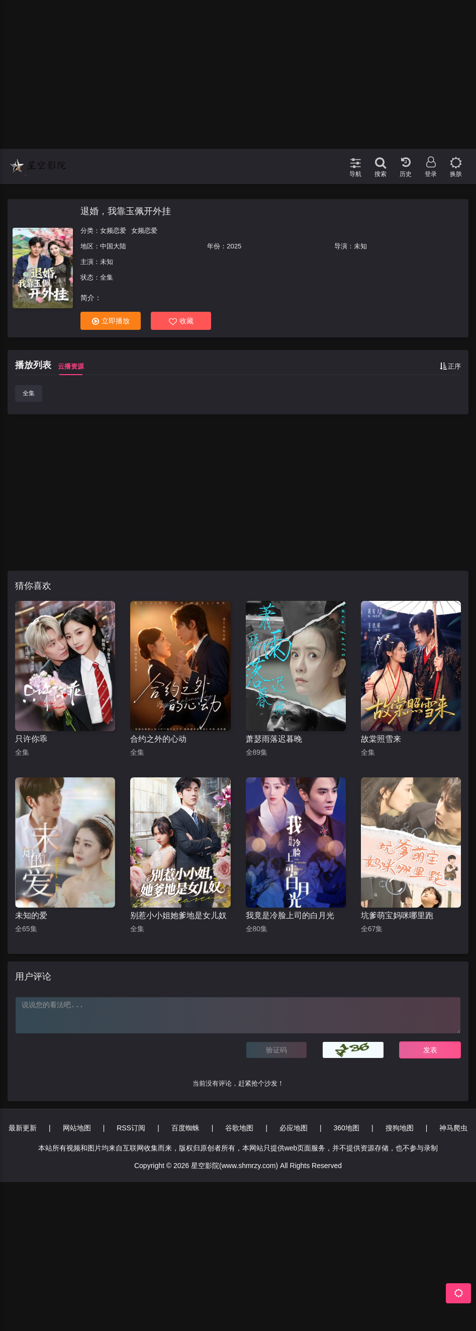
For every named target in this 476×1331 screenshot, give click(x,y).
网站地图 (77, 1128)
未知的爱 (31, 915)
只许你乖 (31, 739)
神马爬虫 (453, 1128)
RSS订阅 (131, 1128)
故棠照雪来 (381, 739)
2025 (234, 246)
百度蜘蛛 (185, 1128)
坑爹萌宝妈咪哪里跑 (397, 915)
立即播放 (111, 321)
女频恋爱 (113, 230)
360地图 (346, 1128)
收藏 (181, 321)
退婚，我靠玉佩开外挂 (125, 211)
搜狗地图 (400, 1128)
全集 (29, 393)
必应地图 (293, 1128)
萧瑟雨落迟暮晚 (274, 739)
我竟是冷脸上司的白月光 (290, 915)
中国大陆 (113, 246)
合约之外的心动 (158, 739)
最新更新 (23, 1128)
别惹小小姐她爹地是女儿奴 (178, 915)
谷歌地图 (239, 1128)
